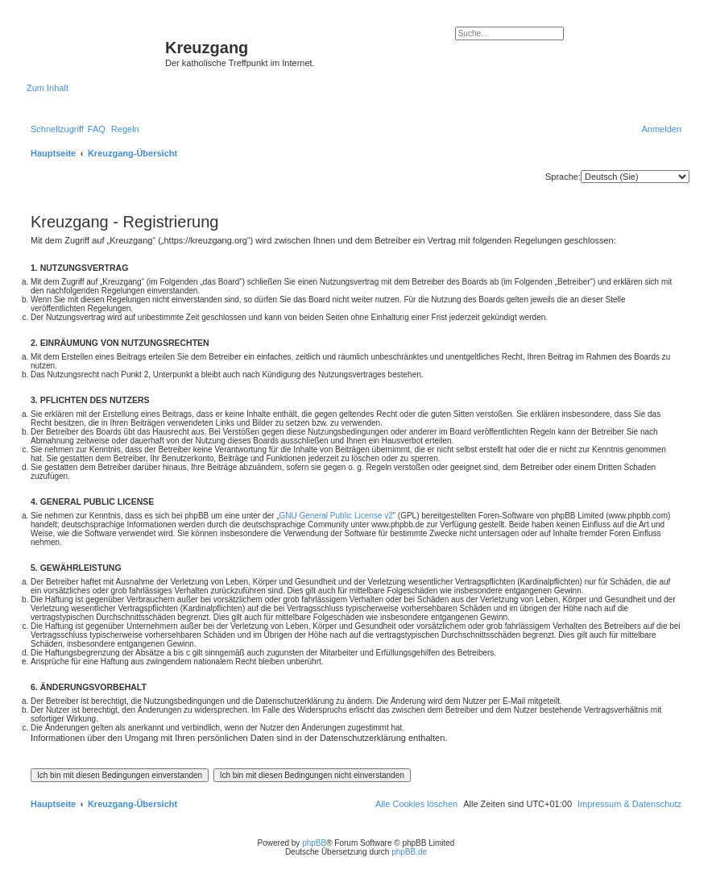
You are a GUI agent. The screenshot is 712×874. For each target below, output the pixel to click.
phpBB (314, 843)
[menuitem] (97, 129)
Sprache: (563, 176)
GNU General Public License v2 (336, 515)
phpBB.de (409, 851)
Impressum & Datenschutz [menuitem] (629, 804)
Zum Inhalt (47, 88)
